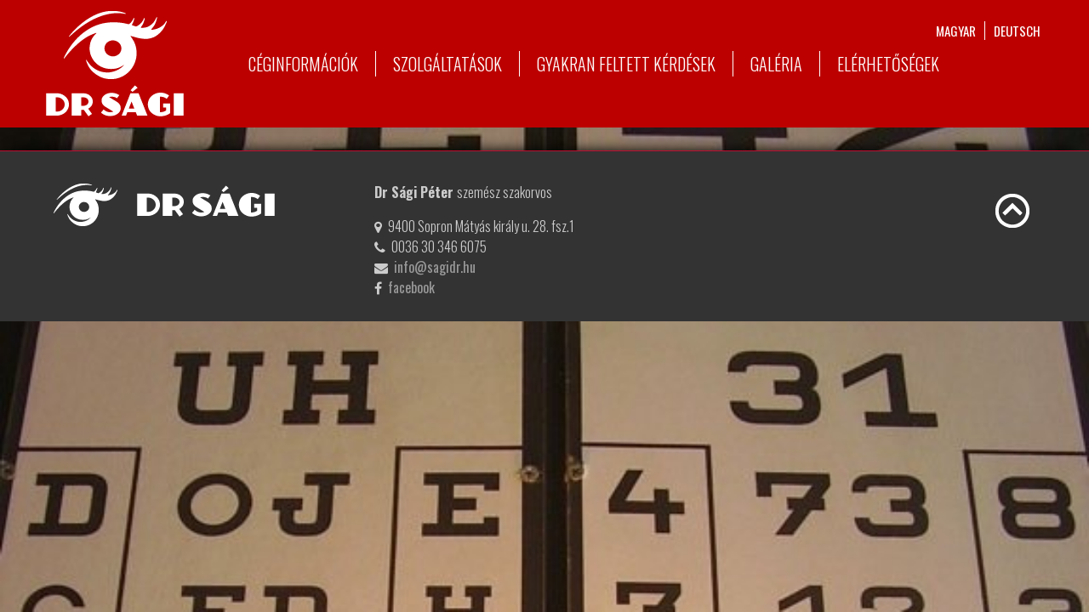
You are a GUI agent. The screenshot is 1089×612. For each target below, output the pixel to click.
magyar (956, 30)
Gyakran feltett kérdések (626, 63)
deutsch (1017, 30)
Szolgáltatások (447, 63)
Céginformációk (303, 63)
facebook (411, 287)
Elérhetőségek (888, 63)
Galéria (776, 63)
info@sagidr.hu (435, 267)
